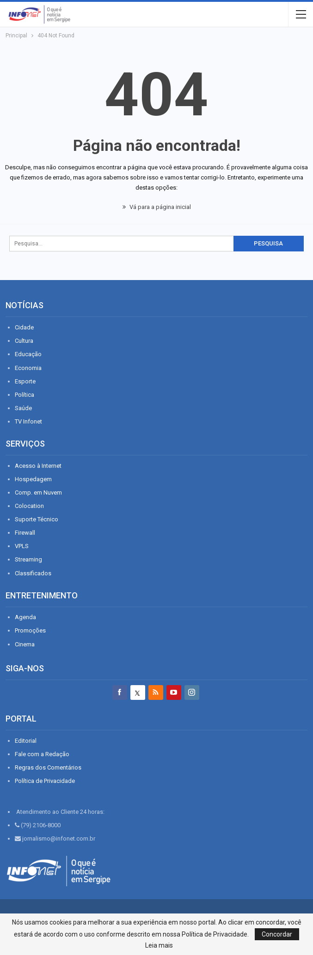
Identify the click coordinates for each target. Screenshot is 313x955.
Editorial (26, 740)
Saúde (23, 408)
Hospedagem (33, 479)
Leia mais (159, 945)
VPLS (22, 546)
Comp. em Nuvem (38, 492)
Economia (28, 367)
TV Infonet (28, 421)
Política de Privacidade (45, 780)
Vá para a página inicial (157, 206)
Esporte (25, 381)
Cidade (24, 327)
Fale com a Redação (42, 754)
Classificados (33, 573)
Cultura (24, 340)
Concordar (277, 934)
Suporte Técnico (36, 519)
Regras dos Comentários (48, 767)
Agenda (25, 617)
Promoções (30, 630)
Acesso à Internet (38, 465)
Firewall (25, 532)
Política (24, 394)
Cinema (25, 644)
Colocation (29, 505)
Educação (28, 354)
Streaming (28, 559)
